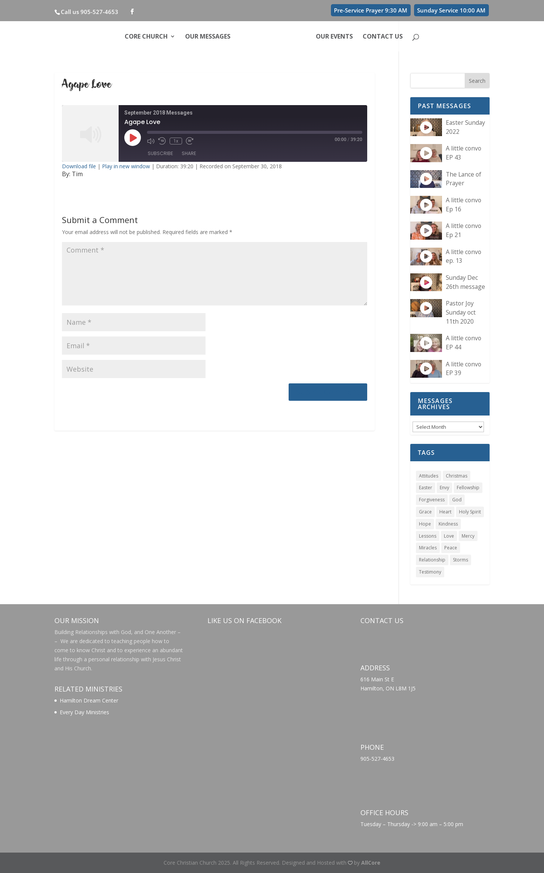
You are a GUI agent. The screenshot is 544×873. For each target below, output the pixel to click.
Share (189, 153)
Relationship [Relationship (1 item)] (432, 560)
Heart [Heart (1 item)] (445, 512)
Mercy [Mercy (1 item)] (468, 536)
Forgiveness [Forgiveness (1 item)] (432, 499)
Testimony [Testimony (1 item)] (430, 572)
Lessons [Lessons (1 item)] (427, 536)
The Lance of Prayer (463, 179)
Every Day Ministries (84, 712)
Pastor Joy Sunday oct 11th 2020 (461, 312)
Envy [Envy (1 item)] (444, 487)
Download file (79, 166)
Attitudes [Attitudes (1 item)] (428, 476)
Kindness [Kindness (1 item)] (448, 524)
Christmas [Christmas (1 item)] (456, 476)
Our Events (334, 37)
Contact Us (383, 37)
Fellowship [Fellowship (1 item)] (468, 487)
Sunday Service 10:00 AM (451, 10)
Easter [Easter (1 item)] (425, 487)
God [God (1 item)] (457, 499)
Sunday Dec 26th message (465, 282)
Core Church (146, 37)
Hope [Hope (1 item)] (425, 524)
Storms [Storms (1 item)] (460, 560)
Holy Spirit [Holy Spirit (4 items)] (470, 512)
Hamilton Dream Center (89, 700)
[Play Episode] (132, 137)
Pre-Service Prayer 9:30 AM (370, 10)
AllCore (370, 862)
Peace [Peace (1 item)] (450, 547)
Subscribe (160, 153)
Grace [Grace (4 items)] (425, 512)
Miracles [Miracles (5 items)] (428, 547)
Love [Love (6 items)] (449, 536)
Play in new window (126, 166)
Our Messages (207, 37)
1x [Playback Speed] (175, 141)
